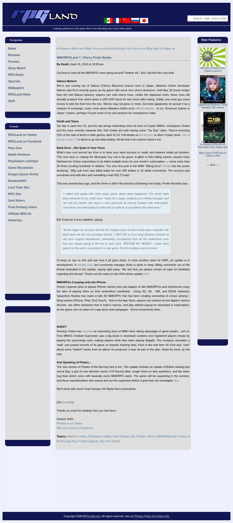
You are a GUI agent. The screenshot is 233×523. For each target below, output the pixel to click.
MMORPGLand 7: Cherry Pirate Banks (84, 57)
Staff (11, 101)
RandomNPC (17, 181)
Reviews (14, 55)
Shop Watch (17, 68)
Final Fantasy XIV (124, 436)
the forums (145, 134)
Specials (14, 81)
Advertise (15, 220)
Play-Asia (15, 148)
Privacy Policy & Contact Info (152, 516)
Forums (13, 61)
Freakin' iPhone (146, 436)
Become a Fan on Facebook (75, 428)
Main (114, 48)
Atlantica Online (77, 436)
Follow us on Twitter (70, 423)
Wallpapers (16, 88)
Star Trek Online (110, 441)
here (146, 273)
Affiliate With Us (19, 214)
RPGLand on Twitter (22, 135)
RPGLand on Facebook (25, 141)
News (12, 48)
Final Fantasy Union (22, 207)
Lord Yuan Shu (18, 187)
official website (144, 108)
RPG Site (14, 194)
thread (166, 166)
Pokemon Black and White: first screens (83, 48)
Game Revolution (20, 168)
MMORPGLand (166, 436)
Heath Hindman (19, 154)
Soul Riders (16, 200)
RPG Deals (16, 75)
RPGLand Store (19, 94)
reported (87, 331)
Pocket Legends (88, 441)
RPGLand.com (92, 516)
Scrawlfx (67, 402)
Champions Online (99, 436)
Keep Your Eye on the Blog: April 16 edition (145, 48)
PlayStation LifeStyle (23, 161)
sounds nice (84, 264)
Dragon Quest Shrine (23, 174)
